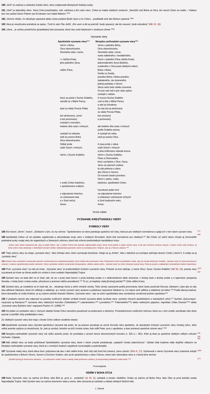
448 (198, 135)
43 (198, 115)
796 (198, 285)
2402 (199, 345)
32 (198, 256)
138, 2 (15, 225)
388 (198, 139)
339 (198, 343)
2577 (199, 161)
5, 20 (90, 262)
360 (198, 337)
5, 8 (27, 136)
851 (198, 261)
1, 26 (107, 334)
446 (198, 35)
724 (198, 129)
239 (198, 282)
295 (198, 252)
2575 (199, 82)
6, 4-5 (20, 27)
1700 (199, 339)
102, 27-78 (147, 195)
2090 (199, 355)
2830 (199, 362)
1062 (199, 222)
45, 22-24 (140, 31)
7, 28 (172, 237)
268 (198, 89)
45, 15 (81, 115)
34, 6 (136, 165)
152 (198, 39)
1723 (199, 368)
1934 (199, 341)
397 (198, 247)
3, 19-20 (178, 139)
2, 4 (59, 176)
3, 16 (161, 286)
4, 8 (136, 225)
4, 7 (134, 325)
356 (198, 334)
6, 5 (103, 132)
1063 (199, 244)
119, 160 (98, 237)
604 (198, 176)
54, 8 (34, 291)
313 (198, 352)
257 (198, 306)
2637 (199, 325)
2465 (199, 237)
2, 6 (108, 258)
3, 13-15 (129, 103)
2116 (199, 158)
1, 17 (7, 198)
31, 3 (16, 294)
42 (198, 43)
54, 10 (128, 291)
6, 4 (58, 380)
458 (198, 289)
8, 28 (75, 179)
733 (198, 299)
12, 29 (68, 380)
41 (198, 203)
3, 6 (141, 82)
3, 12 (5, 124)
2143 (199, 58)
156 (198, 240)
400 (198, 320)
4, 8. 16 (64, 300)
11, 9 (22, 139)
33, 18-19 (176, 162)
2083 (199, 23)
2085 (199, 13)
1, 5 (89, 225)
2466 (199, 265)
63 (198, 67)
